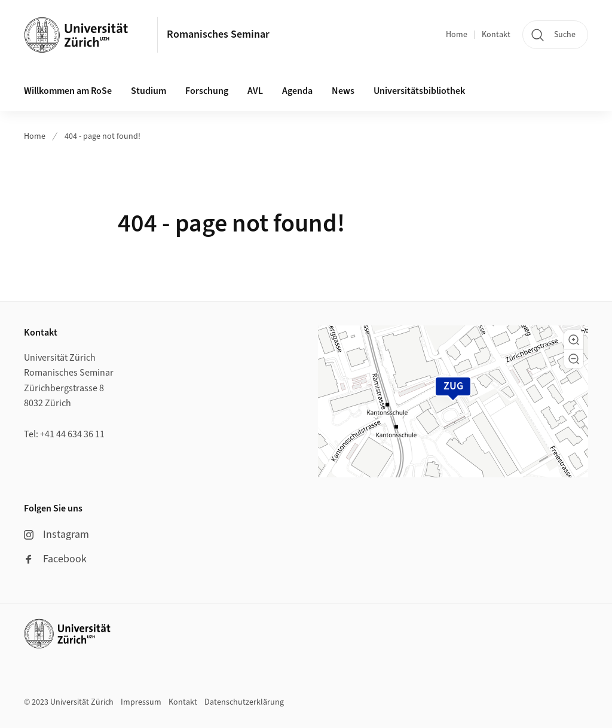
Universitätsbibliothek (419, 91)
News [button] (343, 91)
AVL (255, 91)
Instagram (56, 534)
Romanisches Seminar (218, 34)
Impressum (141, 702)
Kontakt (496, 35)
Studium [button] (148, 91)
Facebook (55, 559)
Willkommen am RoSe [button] (68, 91)
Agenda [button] (297, 91)
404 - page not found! (102, 136)
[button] (573, 339)
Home (456, 35)
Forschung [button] (206, 91)
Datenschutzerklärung (244, 702)
